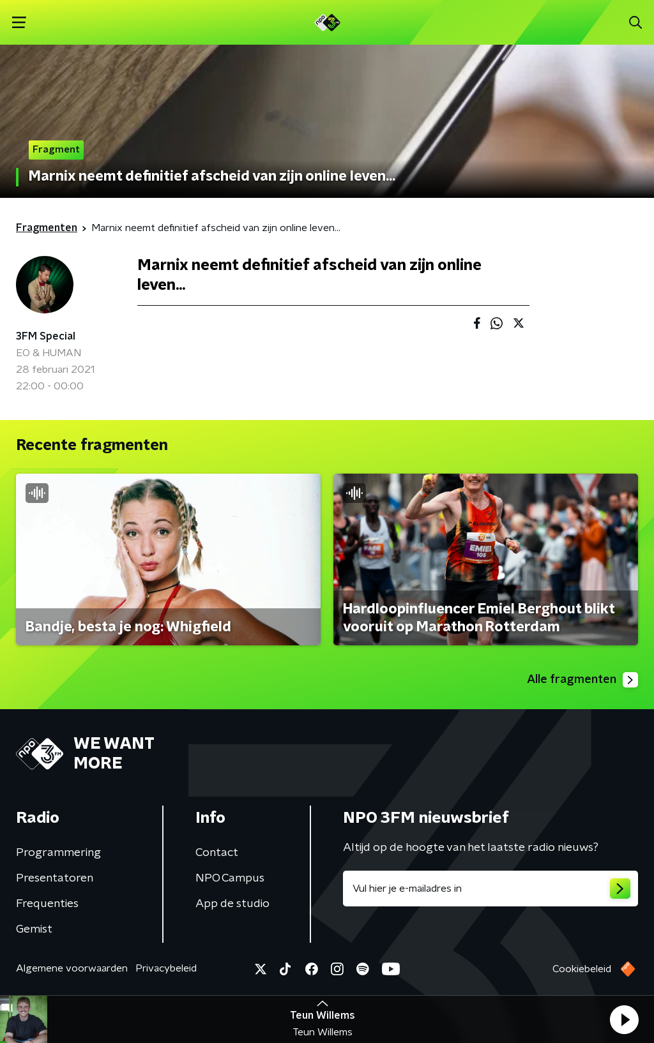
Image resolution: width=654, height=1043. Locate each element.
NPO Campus (229, 878)
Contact (216, 853)
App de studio (232, 904)
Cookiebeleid (581, 969)
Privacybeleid (166, 968)
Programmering (58, 853)
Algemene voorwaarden (72, 968)
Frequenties (47, 904)
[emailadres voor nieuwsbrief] (490, 888)
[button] (624, 1019)
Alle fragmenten (582, 679)
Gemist (34, 929)
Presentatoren (54, 878)
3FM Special (45, 336)
